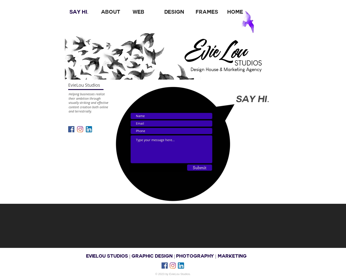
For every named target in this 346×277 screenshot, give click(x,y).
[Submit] (199, 168)
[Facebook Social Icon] (71, 129)
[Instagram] (173, 265)
